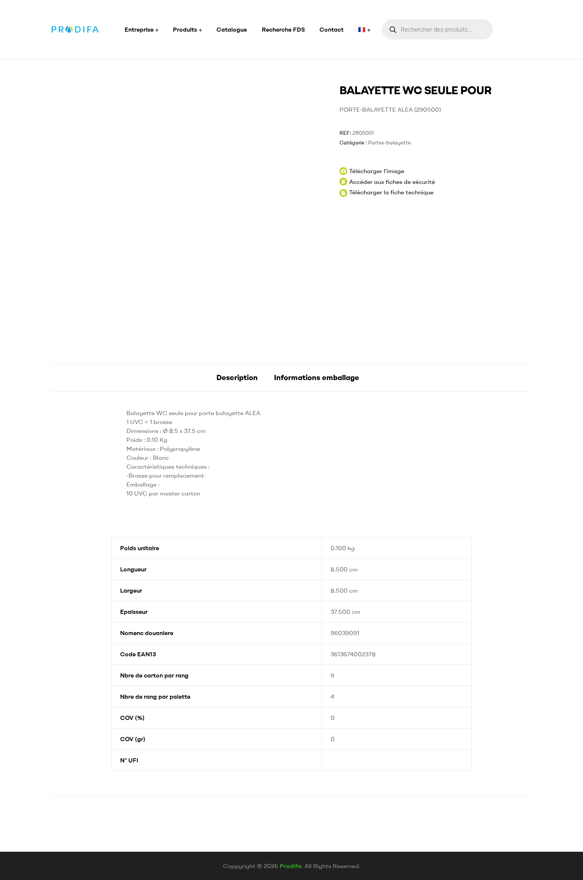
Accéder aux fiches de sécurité (387, 181)
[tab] (237, 377)
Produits (185, 29)
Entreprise (139, 29)
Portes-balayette (389, 142)
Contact (331, 29)
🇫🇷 (361, 29)
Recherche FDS (283, 29)
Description (237, 377)
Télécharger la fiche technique (391, 192)
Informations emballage (316, 377)
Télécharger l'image (371, 171)
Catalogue (231, 29)
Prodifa (291, 866)
